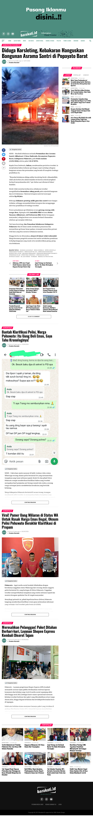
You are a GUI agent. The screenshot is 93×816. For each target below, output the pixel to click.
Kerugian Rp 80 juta (31, 251)
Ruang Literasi (50, 41)
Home (9, 41)
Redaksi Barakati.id (50, 805)
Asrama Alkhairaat (27, 250)
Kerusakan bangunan (46, 251)
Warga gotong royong (46, 256)
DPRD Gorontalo (51, 250)
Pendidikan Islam (15, 255)
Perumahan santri (43, 255)
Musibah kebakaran (29, 253)
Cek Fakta (31, 41)
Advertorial (39, 41)
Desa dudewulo (39, 250)
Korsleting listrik (15, 253)
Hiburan (76, 41)
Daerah (83, 41)
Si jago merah (25, 256)
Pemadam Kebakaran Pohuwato (47, 253)
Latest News (17, 41)
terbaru (34, 256)
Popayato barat (15, 256)
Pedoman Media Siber (37, 805)
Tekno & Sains (67, 41)
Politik (59, 41)
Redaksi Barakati (14, 62)
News (24, 41)
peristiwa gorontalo (28, 255)
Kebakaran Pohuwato (17, 251)
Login (59, 805)
